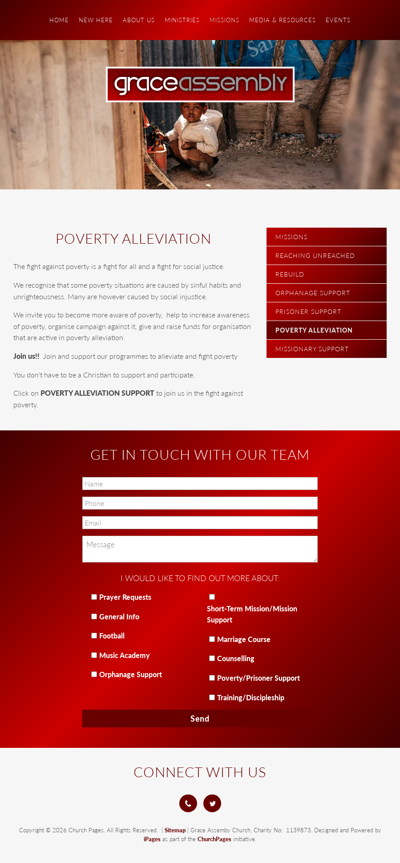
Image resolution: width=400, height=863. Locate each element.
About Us (139, 20)
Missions (224, 20)
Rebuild (289, 274)
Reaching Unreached (315, 255)
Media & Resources (282, 20)
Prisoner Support (308, 311)
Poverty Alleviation (314, 330)
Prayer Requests (125, 597)
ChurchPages (214, 839)
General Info (119, 616)
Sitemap (175, 830)
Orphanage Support (312, 293)
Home (59, 20)
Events (338, 20)
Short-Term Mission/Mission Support (252, 614)
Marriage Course (244, 639)
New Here (96, 20)
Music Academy (124, 655)
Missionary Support (312, 349)
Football (112, 635)
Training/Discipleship (250, 697)
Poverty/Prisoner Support (258, 678)
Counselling (236, 658)
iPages (152, 839)
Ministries (182, 20)
